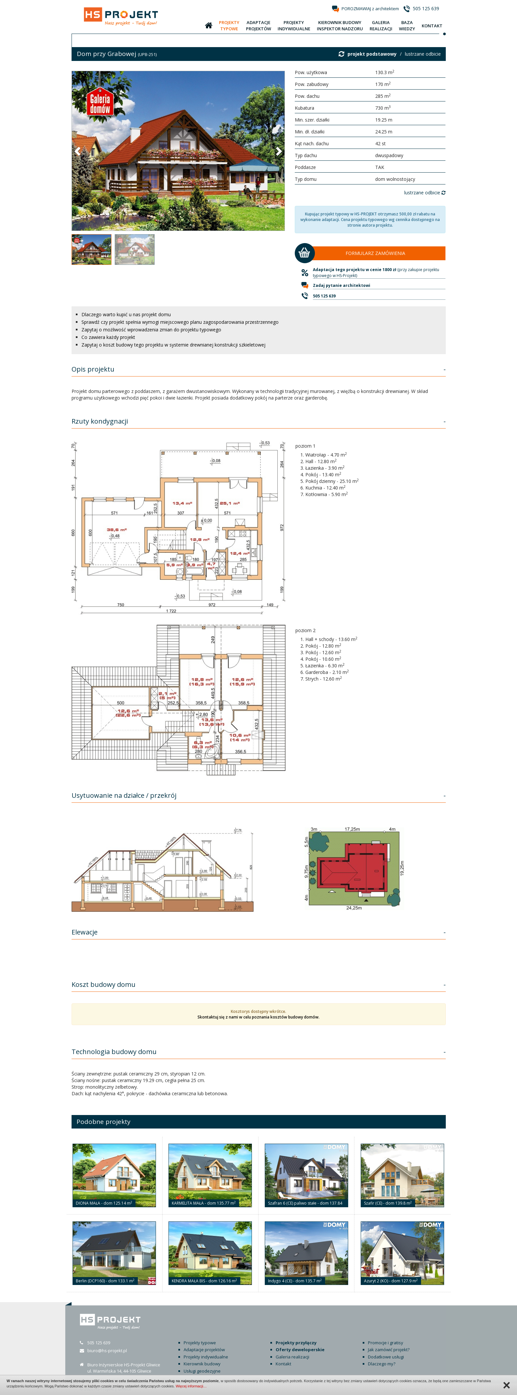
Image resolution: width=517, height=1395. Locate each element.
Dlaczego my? (381, 1364)
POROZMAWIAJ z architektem (370, 9)
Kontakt (283, 1364)
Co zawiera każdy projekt (108, 337)
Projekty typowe (200, 1343)
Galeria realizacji (292, 1357)
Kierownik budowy (202, 1364)
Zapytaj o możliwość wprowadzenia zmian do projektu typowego (151, 329)
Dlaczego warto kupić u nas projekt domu (126, 314)
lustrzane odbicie (423, 53)
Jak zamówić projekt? (389, 1350)
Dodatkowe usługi (386, 1357)
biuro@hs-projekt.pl (107, 1350)
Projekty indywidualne (206, 1357)
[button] (78, 151)
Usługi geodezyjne (202, 1371)
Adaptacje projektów (204, 1350)
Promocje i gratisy (385, 1343)
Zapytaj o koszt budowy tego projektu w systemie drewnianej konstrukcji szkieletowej (173, 345)
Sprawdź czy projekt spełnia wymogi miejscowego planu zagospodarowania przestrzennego (180, 322)
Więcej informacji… (191, 1386)
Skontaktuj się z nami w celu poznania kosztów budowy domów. (258, 1017)
